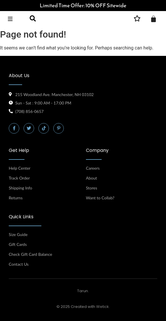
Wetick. (103, 306)
